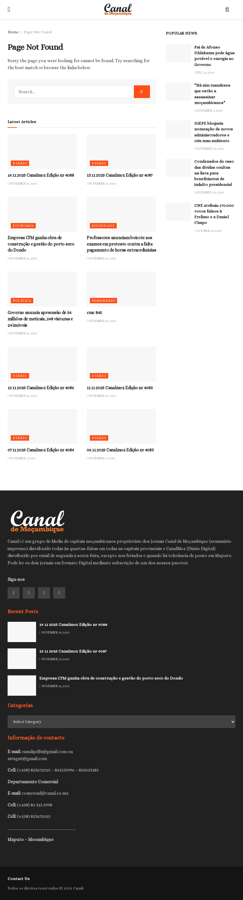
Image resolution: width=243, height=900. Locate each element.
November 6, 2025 (101, 458)
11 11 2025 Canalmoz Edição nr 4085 (120, 387)
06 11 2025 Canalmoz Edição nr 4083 (120, 449)
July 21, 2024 (204, 72)
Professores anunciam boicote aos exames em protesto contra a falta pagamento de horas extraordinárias (121, 244)
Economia (23, 226)
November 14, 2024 (209, 148)
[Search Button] (142, 91)
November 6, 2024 (208, 110)
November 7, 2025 (22, 458)
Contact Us (19, 878)
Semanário (103, 301)
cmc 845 (94, 312)
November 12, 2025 (22, 258)
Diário (20, 163)
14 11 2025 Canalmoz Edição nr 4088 (41, 175)
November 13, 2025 (101, 183)
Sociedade (103, 226)
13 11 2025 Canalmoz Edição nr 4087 (119, 175)
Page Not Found (38, 32)
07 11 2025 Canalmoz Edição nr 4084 (41, 449)
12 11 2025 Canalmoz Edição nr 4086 (41, 387)
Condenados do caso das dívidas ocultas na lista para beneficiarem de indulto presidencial (214, 173)
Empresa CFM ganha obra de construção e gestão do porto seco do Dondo (41, 244)
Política (22, 301)
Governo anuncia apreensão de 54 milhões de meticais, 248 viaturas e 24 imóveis (40, 318)
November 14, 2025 (22, 183)
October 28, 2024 (207, 231)
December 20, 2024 (209, 192)
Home (13, 32)
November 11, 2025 (101, 395)
